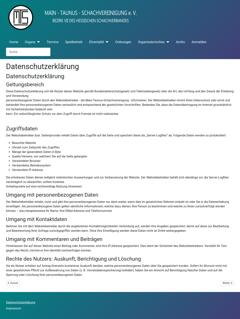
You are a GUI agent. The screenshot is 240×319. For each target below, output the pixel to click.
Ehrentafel (96, 42)
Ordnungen (123, 42)
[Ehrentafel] (106, 42)
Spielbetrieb (73, 42)
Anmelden (199, 42)
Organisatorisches (151, 42)
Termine (53, 42)
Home (13, 42)
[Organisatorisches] (167, 42)
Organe (30, 42)
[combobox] (28, 52)
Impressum (13, 308)
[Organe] (37, 42)
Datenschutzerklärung (20, 302)
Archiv (180, 42)
